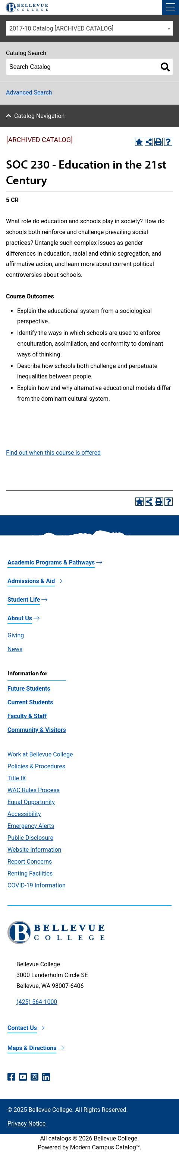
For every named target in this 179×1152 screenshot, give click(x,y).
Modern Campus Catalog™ (105, 1147)
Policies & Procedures (36, 766)
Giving (15, 635)
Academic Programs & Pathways (51, 562)
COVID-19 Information (36, 885)
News (14, 649)
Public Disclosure (30, 837)
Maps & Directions (31, 1048)
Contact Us (22, 1027)
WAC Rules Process (33, 790)
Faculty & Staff (27, 716)
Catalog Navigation (39, 115)
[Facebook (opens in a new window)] (11, 1077)
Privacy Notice (26, 1123)
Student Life (23, 599)
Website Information (34, 849)
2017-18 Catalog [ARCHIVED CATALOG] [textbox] (61, 28)
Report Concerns (29, 861)
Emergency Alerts (30, 825)
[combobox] (89, 28)
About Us (19, 618)
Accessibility (24, 813)
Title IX (16, 778)
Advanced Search (29, 92)
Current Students (30, 702)
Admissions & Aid (31, 581)
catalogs (59, 1138)
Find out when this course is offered (53, 452)
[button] (170, 7)
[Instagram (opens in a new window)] (34, 1077)
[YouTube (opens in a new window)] (23, 1077)
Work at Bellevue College (40, 754)
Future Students (28, 688)
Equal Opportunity (31, 802)
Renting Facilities (30, 873)
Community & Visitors (36, 729)
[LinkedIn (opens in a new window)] (46, 1077)
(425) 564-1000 (36, 1001)
